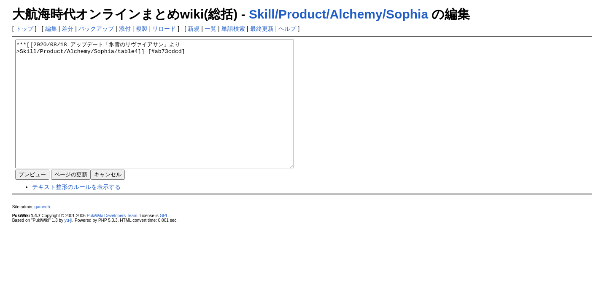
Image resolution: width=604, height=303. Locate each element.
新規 (194, 28)
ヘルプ (287, 28)
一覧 (210, 28)
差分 (67, 28)
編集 (51, 28)
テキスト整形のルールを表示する (76, 212)
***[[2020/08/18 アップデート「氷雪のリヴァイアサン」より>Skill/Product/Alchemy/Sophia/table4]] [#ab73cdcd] (171, 117)
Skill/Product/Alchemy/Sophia (338, 14)
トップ (24, 28)
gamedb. (43, 232)
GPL (164, 241)
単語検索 (233, 28)
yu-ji (68, 245)
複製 (142, 28)
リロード (164, 28)
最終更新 (262, 28)
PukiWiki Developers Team (112, 241)
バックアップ (96, 28)
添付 (125, 28)
